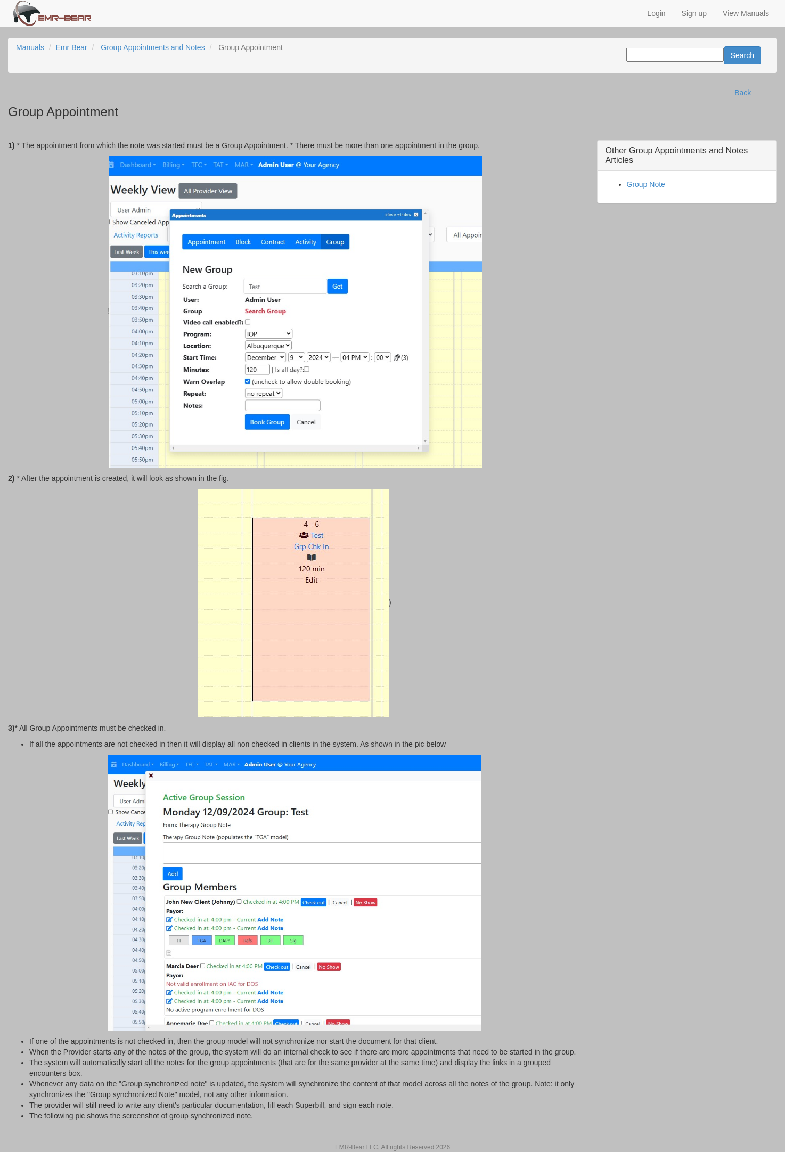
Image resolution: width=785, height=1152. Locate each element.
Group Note (646, 184)
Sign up (694, 13)
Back (742, 92)
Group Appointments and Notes (153, 47)
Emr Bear (71, 47)
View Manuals (746, 13)
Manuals (30, 47)
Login (656, 13)
